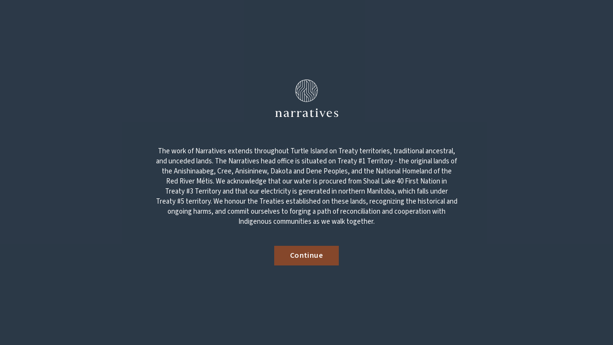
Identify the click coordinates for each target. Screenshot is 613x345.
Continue (306, 255)
